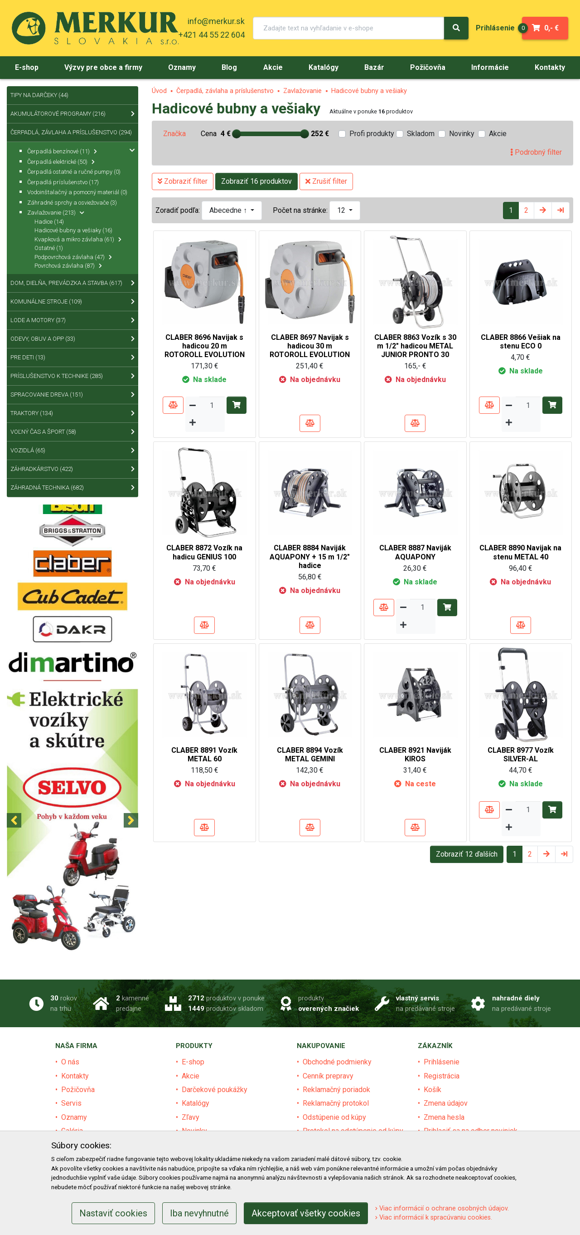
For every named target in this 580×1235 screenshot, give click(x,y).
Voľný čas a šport (72, 432)
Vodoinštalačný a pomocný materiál (77, 192)
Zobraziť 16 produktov (256, 181)
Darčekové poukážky (214, 1089)
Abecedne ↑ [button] (229, 210)
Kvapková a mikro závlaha (77, 239)
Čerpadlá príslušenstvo (63, 182)
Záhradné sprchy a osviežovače (72, 202)
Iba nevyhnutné (199, 1213)
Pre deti (72, 357)
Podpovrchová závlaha (73, 257)
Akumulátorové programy (72, 114)
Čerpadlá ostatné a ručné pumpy (74, 171)
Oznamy (74, 1117)
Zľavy (190, 1117)
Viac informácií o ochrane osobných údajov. (442, 1208)
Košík (432, 1089)
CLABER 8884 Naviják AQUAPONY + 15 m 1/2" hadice (310, 556)
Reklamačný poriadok (336, 1089)
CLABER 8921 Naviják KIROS (415, 754)
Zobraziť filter (183, 181)
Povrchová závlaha (68, 265)
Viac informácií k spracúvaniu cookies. (433, 1217)
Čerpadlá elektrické (61, 161)
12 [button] (342, 210)
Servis (71, 1103)
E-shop (193, 1062)
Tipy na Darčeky (39, 95)
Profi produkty (371, 133)
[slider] (236, 133)
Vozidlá (72, 450)
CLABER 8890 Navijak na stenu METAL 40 (520, 552)
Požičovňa (78, 1089)
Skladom (421, 133)
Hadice (49, 221)
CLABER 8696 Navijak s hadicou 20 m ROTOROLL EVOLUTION (204, 346)
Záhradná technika (72, 488)
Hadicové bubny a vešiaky (369, 91)
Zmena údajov (446, 1103)
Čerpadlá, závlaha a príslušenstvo (225, 91)
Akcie (498, 133)
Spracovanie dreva (72, 395)
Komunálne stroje (72, 302)
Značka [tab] (174, 133)
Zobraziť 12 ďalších (467, 854)
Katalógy (195, 1103)
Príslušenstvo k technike (72, 376)
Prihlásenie (441, 1062)
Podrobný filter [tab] (536, 152)
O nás (70, 1062)
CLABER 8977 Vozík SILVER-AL (521, 754)
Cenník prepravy (328, 1076)
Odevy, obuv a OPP (72, 339)
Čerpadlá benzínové (62, 151)
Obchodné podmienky (337, 1062)
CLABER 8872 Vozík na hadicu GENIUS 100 (204, 552)
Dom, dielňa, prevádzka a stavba (72, 283)
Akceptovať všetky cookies (305, 1213)
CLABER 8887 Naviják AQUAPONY (415, 552)
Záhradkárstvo (72, 469)
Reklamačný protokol (336, 1103)
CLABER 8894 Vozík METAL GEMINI (310, 754)
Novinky (461, 133)
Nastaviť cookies (113, 1213)
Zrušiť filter (326, 181)
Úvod (159, 91)
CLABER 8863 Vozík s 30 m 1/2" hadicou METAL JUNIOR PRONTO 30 (415, 346)
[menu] (495, 28)
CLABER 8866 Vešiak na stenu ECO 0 (521, 341)
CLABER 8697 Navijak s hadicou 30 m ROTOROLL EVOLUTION (310, 346)
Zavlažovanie (302, 91)
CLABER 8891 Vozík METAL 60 (204, 754)
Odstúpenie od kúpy (334, 1117)
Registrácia (441, 1076)
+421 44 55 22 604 (212, 34)
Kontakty (75, 1076)
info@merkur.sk (216, 21)
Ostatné (48, 248)
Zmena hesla (444, 1117)
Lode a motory (72, 320)
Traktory (72, 413)
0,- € (540, 28)
